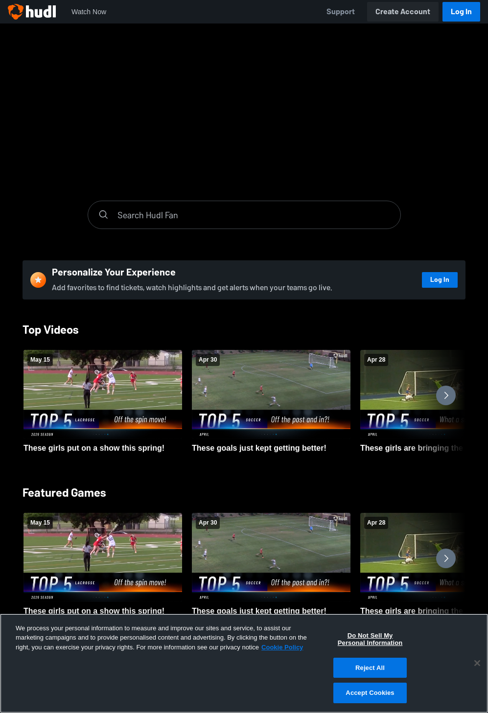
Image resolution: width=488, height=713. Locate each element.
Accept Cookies (370, 692)
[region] (244, 663)
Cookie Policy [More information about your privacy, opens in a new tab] (282, 647)
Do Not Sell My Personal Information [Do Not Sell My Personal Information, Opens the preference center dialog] (370, 639)
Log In (461, 11)
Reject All (370, 667)
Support (340, 11)
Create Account (402, 11)
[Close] (477, 663)
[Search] (254, 215)
